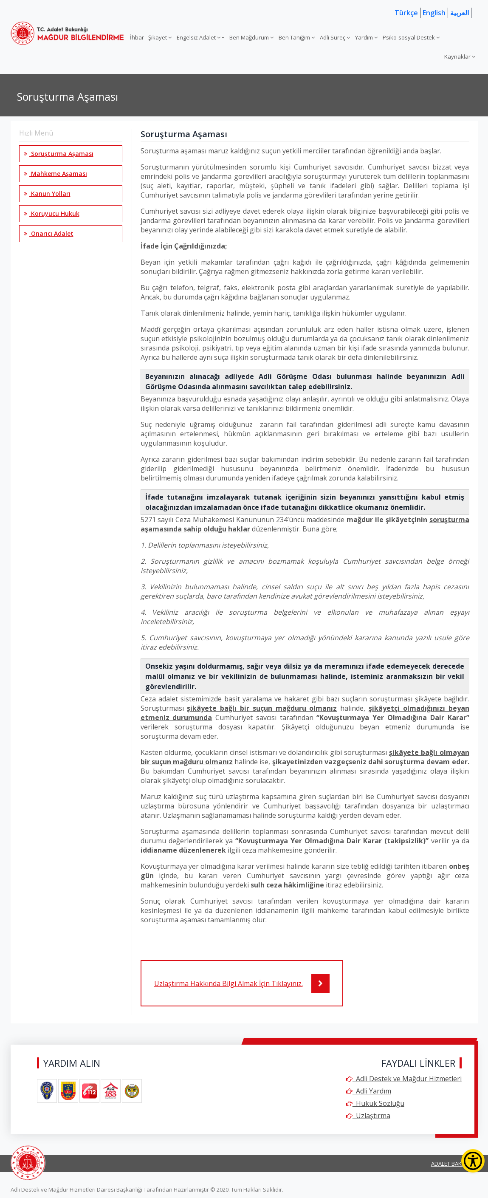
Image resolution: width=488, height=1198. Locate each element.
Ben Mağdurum (251, 37)
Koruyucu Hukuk (51, 213)
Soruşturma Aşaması (58, 154)
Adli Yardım (368, 1091)
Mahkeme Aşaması (55, 174)
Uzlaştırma (368, 1115)
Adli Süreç (335, 37)
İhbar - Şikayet (151, 37)
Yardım (366, 37)
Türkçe (406, 12)
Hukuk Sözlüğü (375, 1103)
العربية (459, 12)
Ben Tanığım (297, 37)
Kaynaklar (459, 56)
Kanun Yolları (47, 193)
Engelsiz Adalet (198, 37)
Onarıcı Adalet (48, 233)
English (434, 12)
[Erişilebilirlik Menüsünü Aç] (473, 1161)
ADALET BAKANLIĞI (454, 1163)
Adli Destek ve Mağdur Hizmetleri (404, 1078)
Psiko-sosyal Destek (411, 37)
